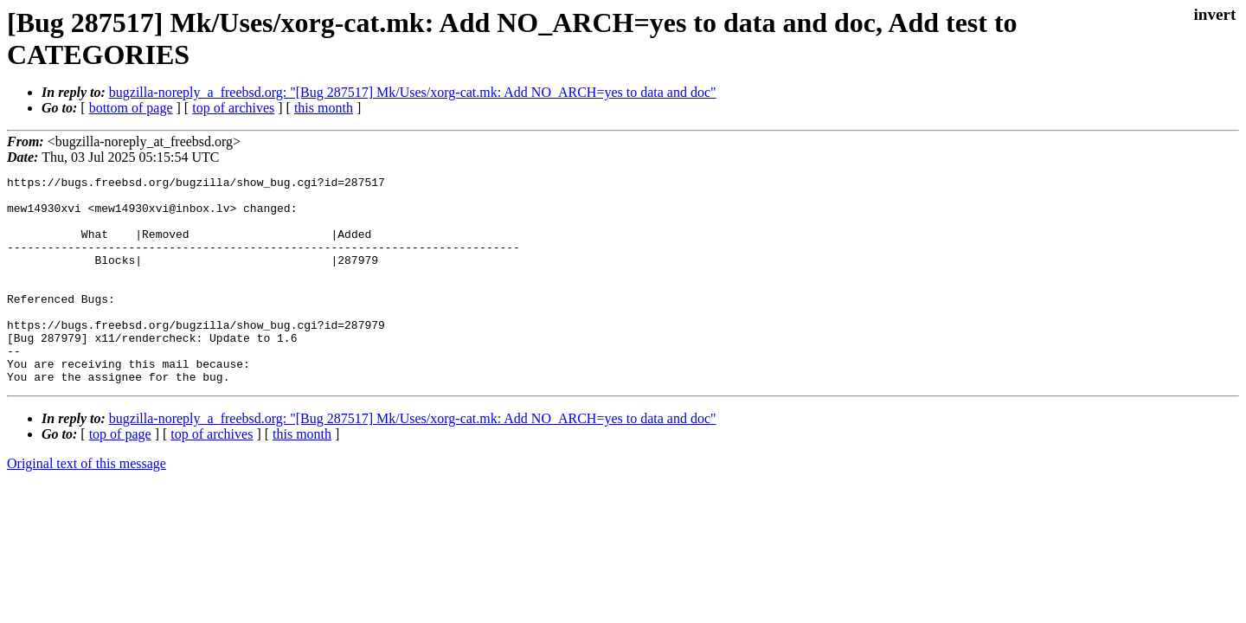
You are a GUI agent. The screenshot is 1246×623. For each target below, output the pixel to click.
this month (323, 107)
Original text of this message (86, 505)
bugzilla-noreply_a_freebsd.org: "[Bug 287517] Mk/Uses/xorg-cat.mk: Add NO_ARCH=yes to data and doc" (412, 92)
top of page (120, 475)
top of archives (233, 107)
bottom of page (131, 107)
